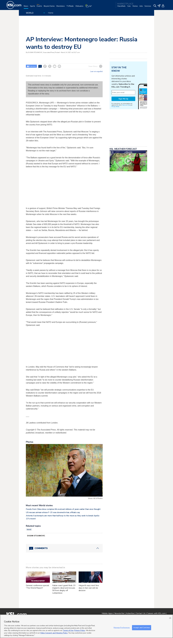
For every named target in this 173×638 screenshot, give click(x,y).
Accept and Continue (141, 627)
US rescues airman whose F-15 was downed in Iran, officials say (53, 512)
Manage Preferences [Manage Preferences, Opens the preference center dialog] (122, 627)
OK (170, 618)
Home (50, 12)
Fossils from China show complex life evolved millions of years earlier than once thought (63, 509)
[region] (86, 626)
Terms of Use (126, 105)
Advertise (130, 613)
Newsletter (119, 613)
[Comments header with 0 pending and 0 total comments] (64, 548)
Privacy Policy (79, 630)
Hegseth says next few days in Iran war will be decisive (89, 588)
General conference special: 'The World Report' (37, 586)
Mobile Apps (107, 613)
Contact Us (140, 613)
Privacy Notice (115, 106)
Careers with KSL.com (156, 613)
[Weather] (89, 7)
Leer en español (96, 71)
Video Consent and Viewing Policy (54, 633)
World (29, 530)
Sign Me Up (123, 99)
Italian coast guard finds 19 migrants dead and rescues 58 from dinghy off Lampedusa (64, 589)
